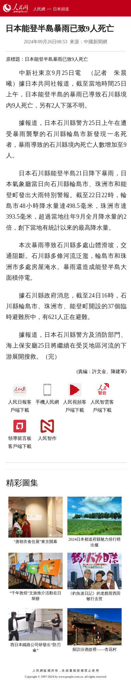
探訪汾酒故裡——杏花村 (94, 649)
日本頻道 (61, 9)
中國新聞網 (95, 41)
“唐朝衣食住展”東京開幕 (36, 541)
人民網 (39, 9)
